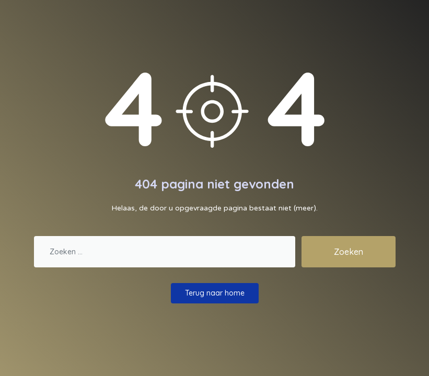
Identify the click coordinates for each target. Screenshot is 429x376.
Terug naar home (215, 293)
